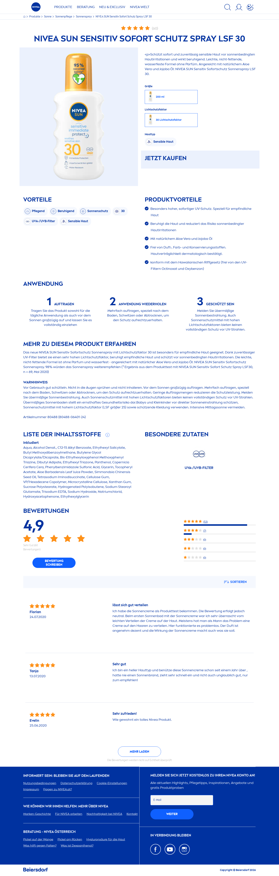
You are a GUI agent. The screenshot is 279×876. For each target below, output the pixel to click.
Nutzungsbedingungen (39, 783)
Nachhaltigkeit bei (104, 814)
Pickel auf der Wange (38, 839)
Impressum (31, 789)
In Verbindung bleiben (170, 835)
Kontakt (132, 814)
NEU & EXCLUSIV (112, 7)
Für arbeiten (68, 814)
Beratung (86, 7)
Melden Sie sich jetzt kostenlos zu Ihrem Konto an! (202, 775)
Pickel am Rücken (70, 839)
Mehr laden (139, 751)
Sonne (48, 16)
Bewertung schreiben (54, 562)
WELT (139, 7)
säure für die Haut (105, 839)
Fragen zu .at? (57, 789)
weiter (172, 814)
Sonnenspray (84, 16)
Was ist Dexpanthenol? (77, 845)
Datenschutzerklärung (76, 783)
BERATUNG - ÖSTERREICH (49, 832)
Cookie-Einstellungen (112, 783)
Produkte (63, 7)
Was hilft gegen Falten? (39, 845)
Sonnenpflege (64, 16)
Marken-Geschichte (37, 814)
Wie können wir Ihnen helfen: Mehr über (65, 806)
